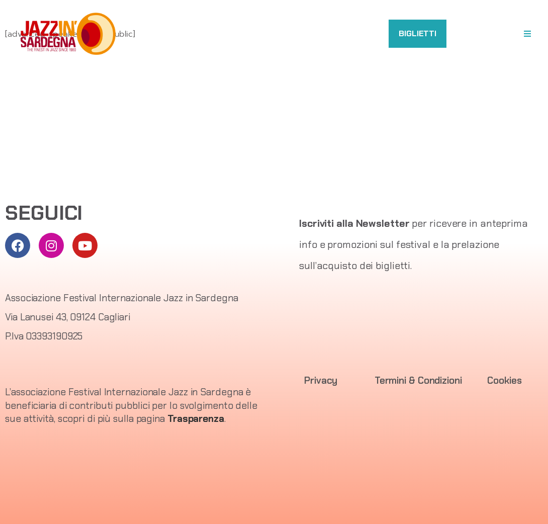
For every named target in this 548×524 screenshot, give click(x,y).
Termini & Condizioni (418, 380)
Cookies (504, 380)
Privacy (320, 380)
